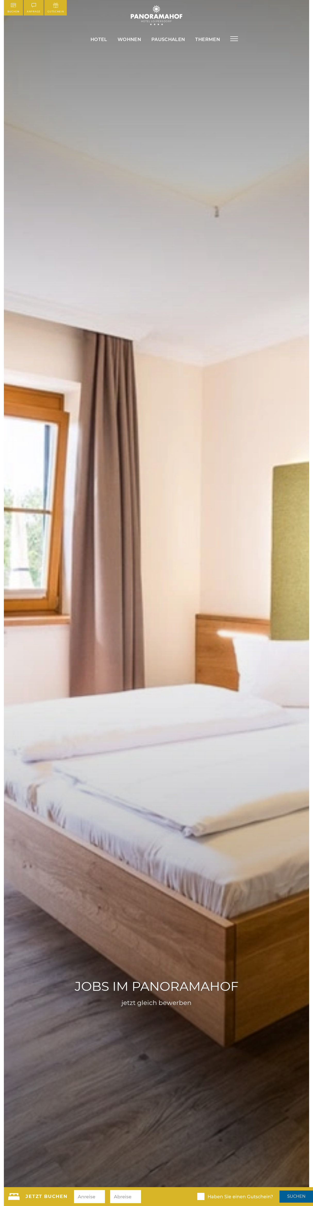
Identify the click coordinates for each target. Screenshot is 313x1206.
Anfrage (33, 8)
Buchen (13, 8)
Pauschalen (168, 39)
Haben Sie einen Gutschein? (240, 1196)
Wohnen (129, 39)
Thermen (207, 39)
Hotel (98, 39)
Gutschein (55, 8)
